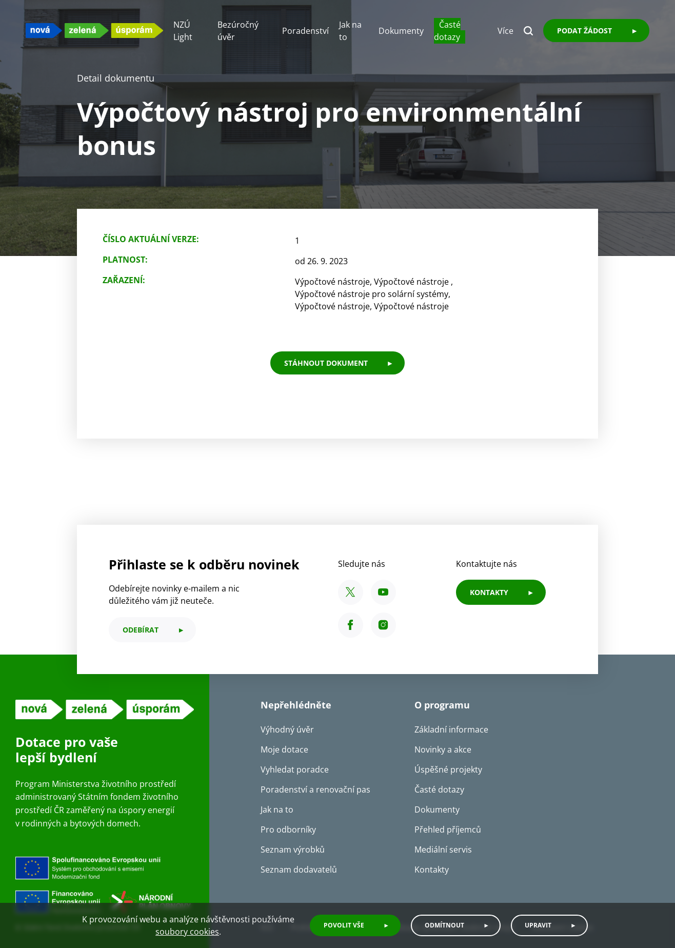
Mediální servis (443, 849)
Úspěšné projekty (448, 769)
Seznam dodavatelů (299, 869)
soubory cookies (187, 931)
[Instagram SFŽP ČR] (383, 625)
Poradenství (305, 30)
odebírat (140, 630)
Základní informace (451, 729)
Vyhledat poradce (295, 769)
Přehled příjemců (447, 829)
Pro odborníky (288, 829)
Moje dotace (284, 749)
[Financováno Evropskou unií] (104, 886)
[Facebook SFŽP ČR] (350, 625)
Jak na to (277, 809)
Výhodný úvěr (287, 729)
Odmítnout (444, 925)
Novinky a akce (442, 749)
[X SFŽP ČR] (350, 592)
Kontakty (431, 869)
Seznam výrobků (293, 849)
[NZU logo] (94, 31)
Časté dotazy (447, 31)
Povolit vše (344, 925)
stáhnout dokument (326, 363)
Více (505, 30)
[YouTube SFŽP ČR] (383, 592)
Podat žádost (584, 30)
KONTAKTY (489, 592)
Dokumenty (401, 30)
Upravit (538, 925)
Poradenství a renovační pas (315, 789)
